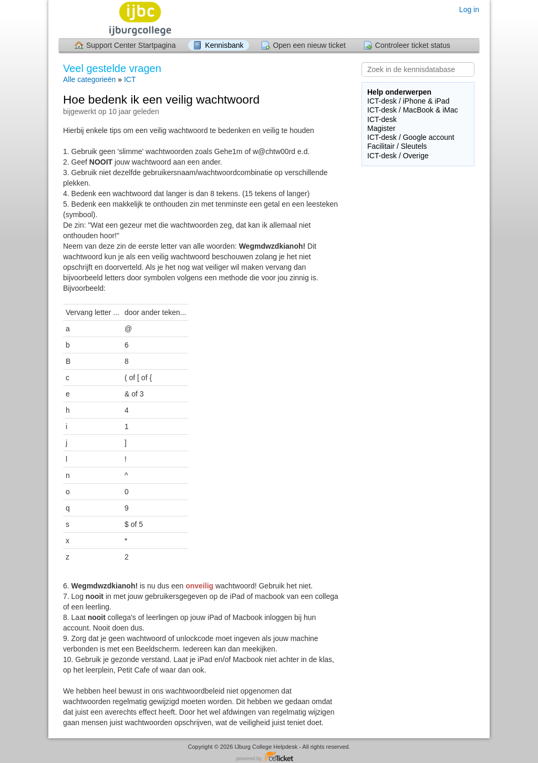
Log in (469, 9)
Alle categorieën (89, 79)
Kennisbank (224, 45)
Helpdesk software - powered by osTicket (269, 757)
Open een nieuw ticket (309, 45)
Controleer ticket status (412, 45)
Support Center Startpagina (130, 45)
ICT (130, 79)
